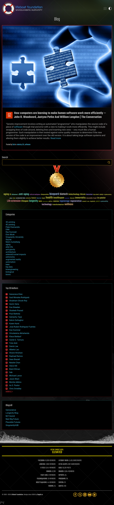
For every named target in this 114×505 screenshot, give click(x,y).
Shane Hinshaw (16, 353)
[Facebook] (75, 495)
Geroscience (11, 410)
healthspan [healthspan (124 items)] (58, 197)
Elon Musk (10, 234)
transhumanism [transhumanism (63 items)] (58, 204)
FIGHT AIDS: (44, 475)
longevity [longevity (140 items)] (33, 201)
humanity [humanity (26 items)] (67, 198)
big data (9, 267)
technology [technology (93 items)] (47, 204)
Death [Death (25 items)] (14, 198)
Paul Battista (14, 314)
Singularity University (15, 237)
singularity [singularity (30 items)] (92, 201)
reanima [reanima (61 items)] (56, 201)
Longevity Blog (12, 413)
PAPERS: (61, 482)
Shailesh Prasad (16, 310)
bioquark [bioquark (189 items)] (54, 194)
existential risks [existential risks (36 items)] (20, 198)
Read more (56, 138)
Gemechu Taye (15, 317)
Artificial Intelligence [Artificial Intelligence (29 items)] (35, 194)
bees (8, 264)
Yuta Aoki (13, 343)
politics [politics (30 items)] (50, 201)
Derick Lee (13, 346)
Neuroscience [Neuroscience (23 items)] (45, 201)
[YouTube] (90, 495)
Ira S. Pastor (14, 385)
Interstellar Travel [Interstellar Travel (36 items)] (91, 198)
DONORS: (49, 471)
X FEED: (42, 467)
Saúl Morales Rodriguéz (19, 297)
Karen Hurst (14, 323)
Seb (13, 144)
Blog (57, 19)
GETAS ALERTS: (63, 464)
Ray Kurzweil (11, 232)
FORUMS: (51, 486)
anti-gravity (10, 249)
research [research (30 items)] (84, 201)
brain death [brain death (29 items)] (96, 194)
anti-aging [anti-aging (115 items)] (24, 194)
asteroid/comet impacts (16, 254)
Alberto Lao (14, 349)
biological (10, 272)
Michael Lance (15, 376)
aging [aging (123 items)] (6, 194)
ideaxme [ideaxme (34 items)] (72, 198)
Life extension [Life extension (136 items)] (14, 201)
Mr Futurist (10, 416)
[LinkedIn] (85, 495)
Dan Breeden (14, 307)
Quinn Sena (14, 304)
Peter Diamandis (13, 227)
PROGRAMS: (62, 478)
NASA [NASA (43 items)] (40, 201)
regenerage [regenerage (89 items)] (65, 201)
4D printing (10, 224)
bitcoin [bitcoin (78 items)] (83, 194)
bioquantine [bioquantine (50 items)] (45, 194)
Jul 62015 (9, 115)
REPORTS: (62, 475)
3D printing (10, 222)
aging (8, 244)
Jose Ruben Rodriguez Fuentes (22, 327)
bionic (8, 274)
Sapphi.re (40, 494)
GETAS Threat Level (57, 451)
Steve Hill (13, 366)
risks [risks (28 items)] (88, 201)
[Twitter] (80, 495)
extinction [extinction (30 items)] (28, 198)
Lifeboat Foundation (17, 494)
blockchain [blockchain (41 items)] (89, 195)
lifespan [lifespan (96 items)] (24, 201)
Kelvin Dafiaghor (16, 320)
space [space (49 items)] (98, 201)
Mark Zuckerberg (13, 242)
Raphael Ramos (16, 356)
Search (109, 162)
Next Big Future (12, 419)
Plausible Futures (13, 422)
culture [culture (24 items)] (10, 198)
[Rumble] (94, 495)
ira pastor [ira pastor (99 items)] (101, 197)
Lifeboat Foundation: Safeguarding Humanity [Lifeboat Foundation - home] (51, 8)
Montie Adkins (15, 382)
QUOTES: (61, 486)
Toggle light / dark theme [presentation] (110, 8)
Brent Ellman (14, 369)
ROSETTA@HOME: (41, 482)
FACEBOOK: (41, 460)
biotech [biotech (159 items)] (64, 194)
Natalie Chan (14, 362)
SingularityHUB (12, 425)
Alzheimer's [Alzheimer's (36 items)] (15, 195)
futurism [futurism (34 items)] (39, 198)
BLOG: (60, 467)
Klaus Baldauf (15, 336)
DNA (7, 229)
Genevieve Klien (16, 294)
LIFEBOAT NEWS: (64, 460)
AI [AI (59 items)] (10, 194)
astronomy (10, 257)
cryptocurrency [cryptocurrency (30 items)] (107, 194)
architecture (11, 252)
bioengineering (12, 269)
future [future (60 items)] (33, 198)
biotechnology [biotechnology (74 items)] (74, 194)
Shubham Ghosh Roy (18, 301)
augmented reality (13, 259)
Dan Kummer (14, 330)
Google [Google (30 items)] (43, 198)
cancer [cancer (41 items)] (101, 195)
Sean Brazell (14, 359)
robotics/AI (20, 144)
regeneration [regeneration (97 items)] (76, 201)
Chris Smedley (15, 388)
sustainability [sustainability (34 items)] (104, 201)
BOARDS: (61, 471)
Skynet (8, 239)
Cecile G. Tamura (16, 340)
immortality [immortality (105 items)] (80, 197)
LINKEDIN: (42, 464)
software (18, 127)
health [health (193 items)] (49, 197)
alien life (9, 247)
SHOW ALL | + (9, 391)
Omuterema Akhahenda (19, 333)
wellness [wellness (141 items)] (68, 204)
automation (10, 262)
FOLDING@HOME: (42, 478)
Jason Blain (14, 379)
